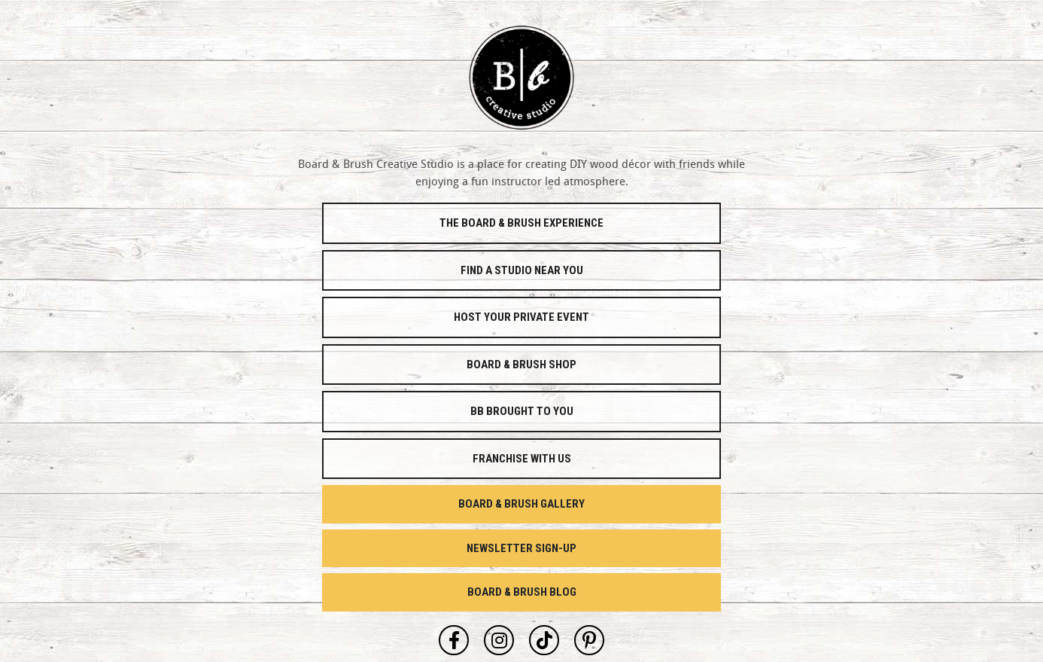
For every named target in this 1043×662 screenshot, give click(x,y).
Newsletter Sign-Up (521, 548)
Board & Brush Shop (521, 364)
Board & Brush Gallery (521, 504)
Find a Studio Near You (522, 270)
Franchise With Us (522, 458)
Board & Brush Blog (521, 592)
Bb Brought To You (521, 411)
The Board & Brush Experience (521, 223)
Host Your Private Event (521, 317)
